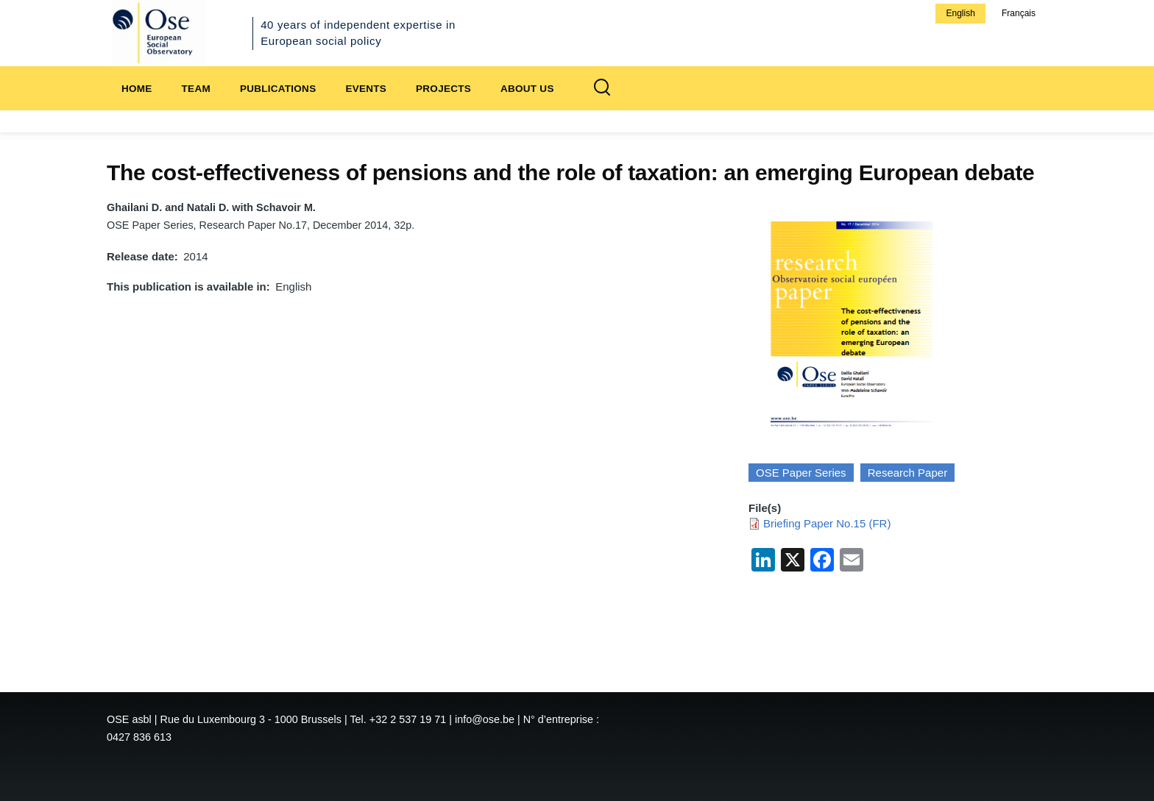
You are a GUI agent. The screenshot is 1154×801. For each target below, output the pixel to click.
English (960, 13)
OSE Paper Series (801, 472)
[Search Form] (602, 88)
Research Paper (907, 472)
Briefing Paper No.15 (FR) (827, 523)
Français (1019, 13)
